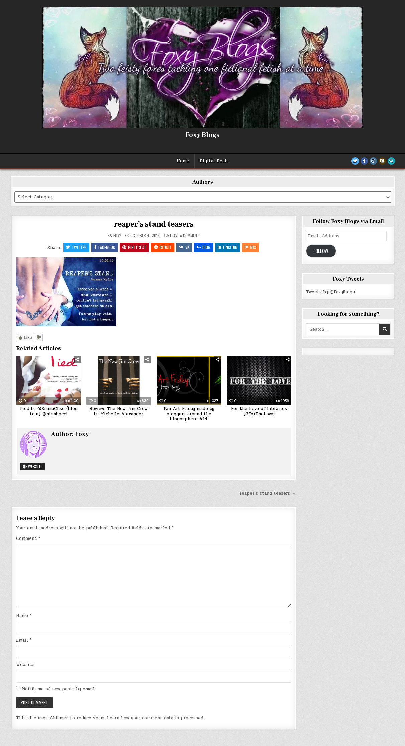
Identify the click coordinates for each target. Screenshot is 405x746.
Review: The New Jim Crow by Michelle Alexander (118, 411)
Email (23, 640)
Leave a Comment (184, 236)
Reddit (163, 247)
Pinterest (134, 247)
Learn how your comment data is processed (155, 718)
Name (23, 615)
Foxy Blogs (202, 135)
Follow (320, 250)
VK (184, 247)
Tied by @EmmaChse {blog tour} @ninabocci (48, 411)
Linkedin (227, 247)
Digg (203, 247)
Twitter (76, 247)
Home (183, 161)
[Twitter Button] (355, 161)
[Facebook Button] (364, 161)
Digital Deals (214, 161)
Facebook (104, 247)
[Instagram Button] (373, 161)
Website (32, 466)
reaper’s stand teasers (154, 224)
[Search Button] (391, 161)
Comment (28, 538)
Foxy (117, 236)
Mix (250, 247)
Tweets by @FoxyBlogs (330, 291)
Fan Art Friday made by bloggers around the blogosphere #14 (189, 413)
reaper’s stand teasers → (268, 493)
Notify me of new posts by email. (59, 689)
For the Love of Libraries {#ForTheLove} (259, 411)
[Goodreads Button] (382, 161)
